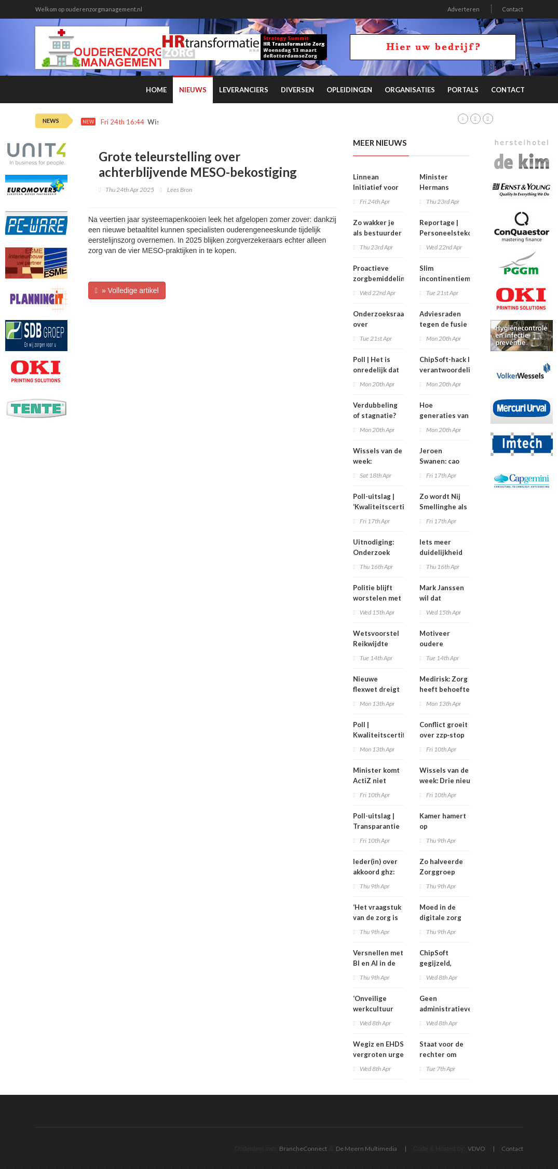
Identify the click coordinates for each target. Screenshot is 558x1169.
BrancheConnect (303, 1148)
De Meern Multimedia (366, 1148)
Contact (512, 9)
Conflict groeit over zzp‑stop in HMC (443, 734)
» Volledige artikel (127, 290)
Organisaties (410, 90)
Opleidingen (349, 90)
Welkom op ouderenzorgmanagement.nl (88, 9)
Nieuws (193, 90)
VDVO (476, 1148)
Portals (463, 90)
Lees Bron (179, 189)
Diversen (297, 90)
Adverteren (463, 9)
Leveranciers (243, 90)
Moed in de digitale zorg (440, 912)
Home (156, 90)
